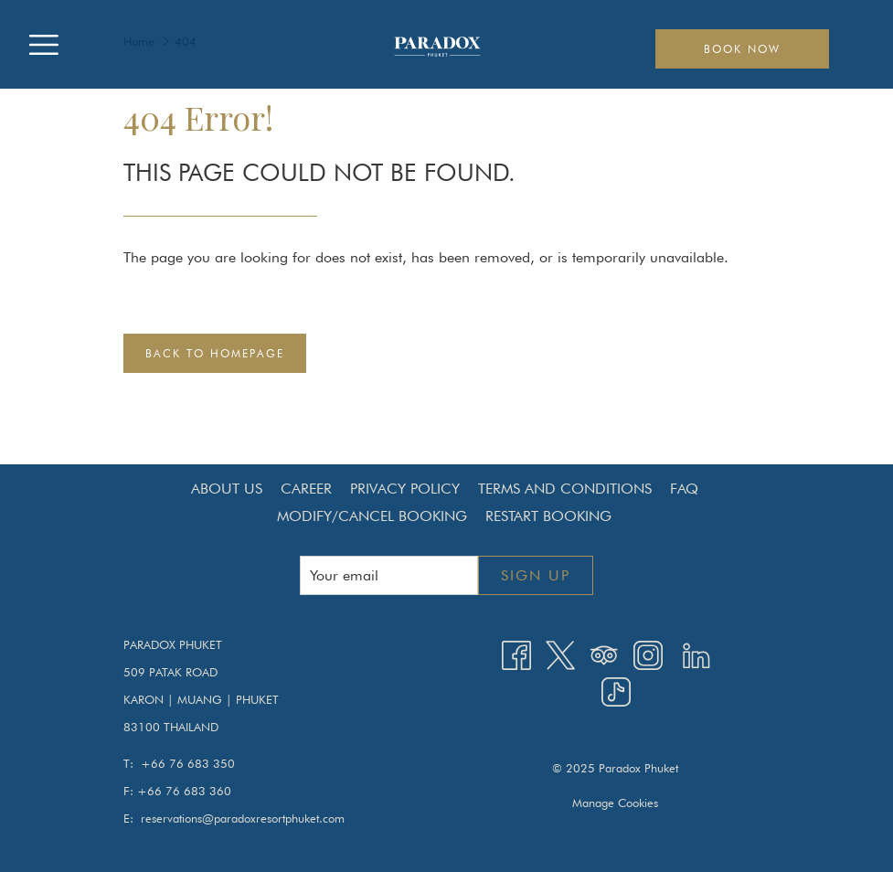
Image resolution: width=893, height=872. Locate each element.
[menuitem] (226, 489)
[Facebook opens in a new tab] (516, 653)
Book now (742, 49)
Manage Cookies (615, 802)
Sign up (535, 575)
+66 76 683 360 (184, 790)
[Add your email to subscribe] (389, 575)
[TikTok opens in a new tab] (616, 690)
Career (306, 488)
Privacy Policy (405, 488)
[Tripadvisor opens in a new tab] (604, 653)
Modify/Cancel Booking (372, 516)
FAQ (684, 488)
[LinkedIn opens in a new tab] (696, 653)
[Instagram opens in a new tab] (648, 653)
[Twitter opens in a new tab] (560, 653)
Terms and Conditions (565, 488)
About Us (226, 488)
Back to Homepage (214, 353)
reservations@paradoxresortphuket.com (243, 818)
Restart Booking (548, 516)
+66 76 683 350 (188, 763)
